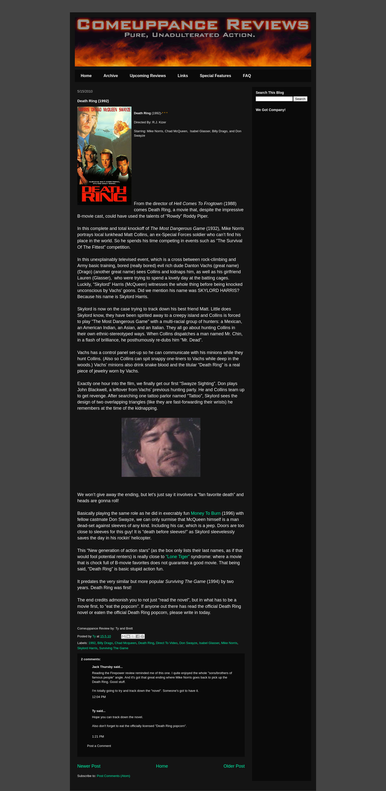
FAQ (247, 76)
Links (183, 76)
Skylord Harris (87, 648)
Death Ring (146, 643)
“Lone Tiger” (178, 556)
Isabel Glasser (209, 643)
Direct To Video (166, 643)
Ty (94, 711)
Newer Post (88, 766)
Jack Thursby (102, 667)
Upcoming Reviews (148, 76)
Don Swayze (188, 643)
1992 (92, 643)
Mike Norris (229, 643)
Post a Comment (99, 746)
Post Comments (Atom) (113, 776)
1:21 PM (98, 736)
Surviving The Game (113, 648)
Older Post (234, 766)
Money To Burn (206, 513)
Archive (110, 76)
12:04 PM (99, 697)
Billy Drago (105, 643)
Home (86, 76)
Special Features (215, 76)
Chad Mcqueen (125, 643)
